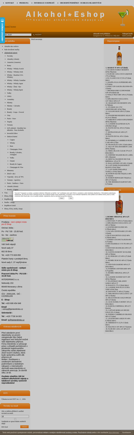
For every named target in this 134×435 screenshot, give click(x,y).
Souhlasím (126, 432)
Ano (62, 220)
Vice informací (114, 432)
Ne (72, 220)
